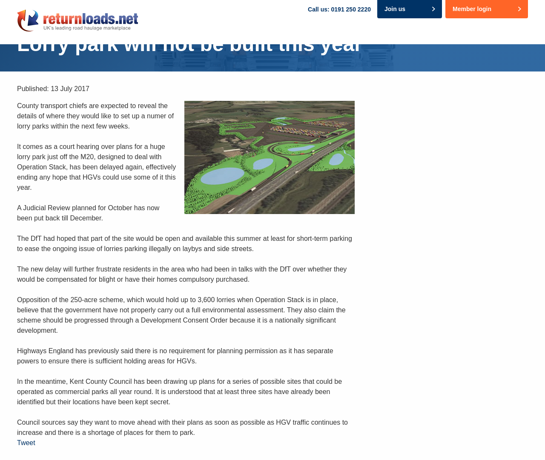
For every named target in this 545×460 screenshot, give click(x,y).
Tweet (26, 442)
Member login (472, 9)
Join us (394, 9)
